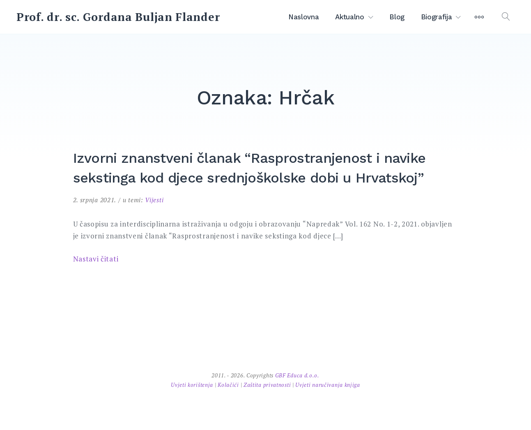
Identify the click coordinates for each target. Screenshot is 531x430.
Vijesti (154, 200)
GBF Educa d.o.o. (297, 375)
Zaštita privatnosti (268, 384)
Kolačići (229, 384)
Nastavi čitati (96, 259)
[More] (479, 17)
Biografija (436, 17)
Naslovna (303, 17)
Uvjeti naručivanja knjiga (327, 384)
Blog (397, 17)
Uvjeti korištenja (193, 384)
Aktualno (349, 17)
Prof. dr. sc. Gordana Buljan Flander (118, 16)
